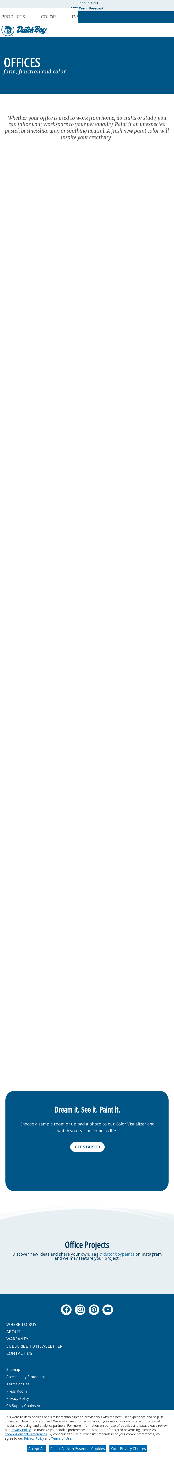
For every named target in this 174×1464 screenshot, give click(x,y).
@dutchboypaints (117, 1254)
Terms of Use (61, 1438)
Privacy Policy (21, 1430)
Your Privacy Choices (128, 1448)
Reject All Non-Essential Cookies (77, 1448)
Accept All (36, 1448)
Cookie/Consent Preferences (26, 1434)
